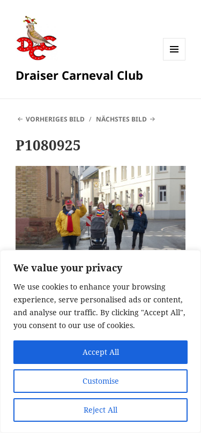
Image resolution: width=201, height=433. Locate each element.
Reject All (100, 410)
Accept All (101, 352)
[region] (100, 341)
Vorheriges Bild (55, 119)
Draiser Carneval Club (79, 75)
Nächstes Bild (121, 119)
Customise (101, 381)
